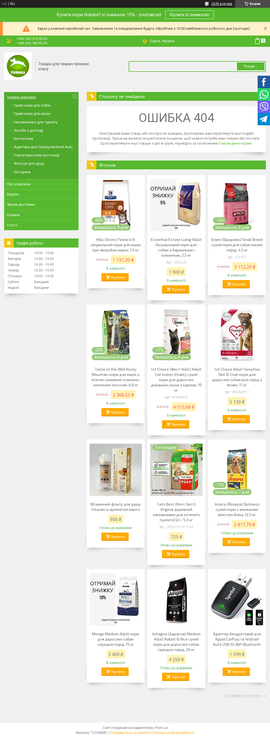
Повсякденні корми (235, 143)
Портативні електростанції (37, 155)
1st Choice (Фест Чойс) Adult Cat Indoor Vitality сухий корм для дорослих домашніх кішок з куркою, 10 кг (176, 379)
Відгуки (13, 194)
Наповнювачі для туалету (36, 122)
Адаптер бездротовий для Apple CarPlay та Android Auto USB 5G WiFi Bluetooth (237, 639)
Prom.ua (161, 728)
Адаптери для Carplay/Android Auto (43, 147)
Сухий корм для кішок (32, 114)
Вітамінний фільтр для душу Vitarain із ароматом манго (116, 507)
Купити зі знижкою (189, 14)
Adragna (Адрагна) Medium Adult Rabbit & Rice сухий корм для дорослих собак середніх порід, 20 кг (176, 641)
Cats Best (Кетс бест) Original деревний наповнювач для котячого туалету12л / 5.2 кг (176, 512)
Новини (13, 215)
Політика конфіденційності (173, 733)
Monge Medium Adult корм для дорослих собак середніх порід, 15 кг (115, 639)
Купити (118, 277)
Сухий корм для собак (32, 105)
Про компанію (19, 184)
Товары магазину (21, 97)
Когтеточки (23, 139)
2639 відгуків (221, 4)
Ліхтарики (22, 172)
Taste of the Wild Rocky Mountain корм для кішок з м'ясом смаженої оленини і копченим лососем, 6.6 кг (115, 377)
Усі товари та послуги (242, 696)
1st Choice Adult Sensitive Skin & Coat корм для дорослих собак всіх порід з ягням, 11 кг (237, 377)
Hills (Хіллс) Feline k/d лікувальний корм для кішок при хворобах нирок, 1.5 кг (116, 244)
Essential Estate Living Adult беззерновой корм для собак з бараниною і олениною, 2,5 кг (176, 247)
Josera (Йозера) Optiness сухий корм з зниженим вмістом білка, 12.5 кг (237, 509)
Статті (12, 225)
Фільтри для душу (29, 163)
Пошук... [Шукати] (251, 66)
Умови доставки (21, 204)
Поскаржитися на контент (129, 733)
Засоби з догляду (28, 130)
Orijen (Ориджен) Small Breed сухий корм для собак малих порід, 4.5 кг (237, 244)
